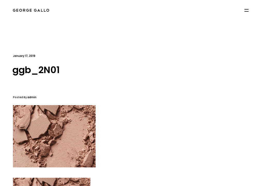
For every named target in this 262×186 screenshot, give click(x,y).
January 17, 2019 (24, 56)
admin (31, 97)
